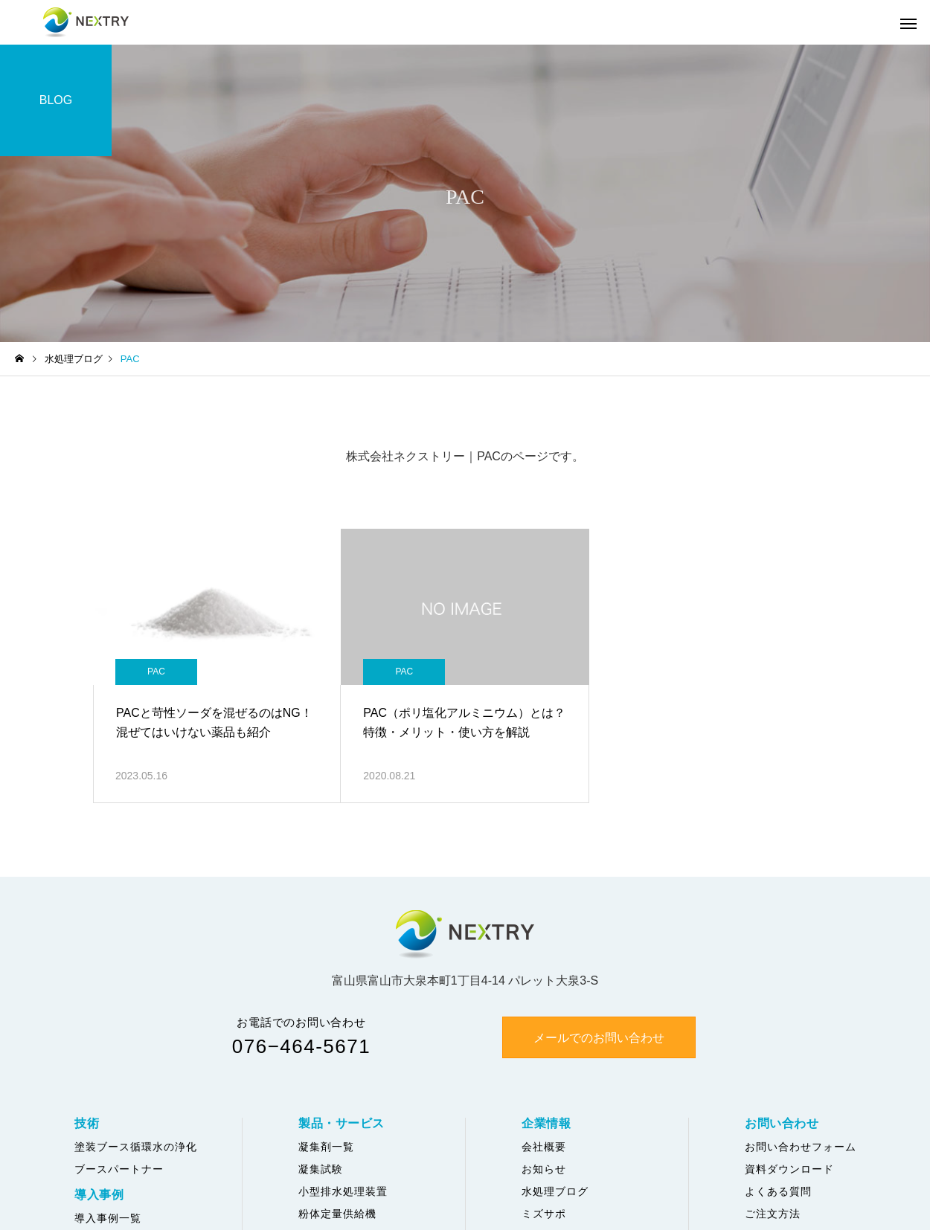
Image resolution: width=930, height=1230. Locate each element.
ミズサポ (544, 1214)
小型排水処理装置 (343, 1191)
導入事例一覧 (107, 1218)
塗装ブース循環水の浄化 (135, 1147)
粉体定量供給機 (337, 1214)
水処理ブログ (555, 1191)
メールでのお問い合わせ (598, 1037)
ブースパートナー (119, 1169)
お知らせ (544, 1169)
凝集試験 (320, 1169)
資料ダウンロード (789, 1169)
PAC (156, 671)
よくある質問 (778, 1191)
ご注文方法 (773, 1214)
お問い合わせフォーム (800, 1147)
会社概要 (544, 1147)
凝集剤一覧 (326, 1147)
